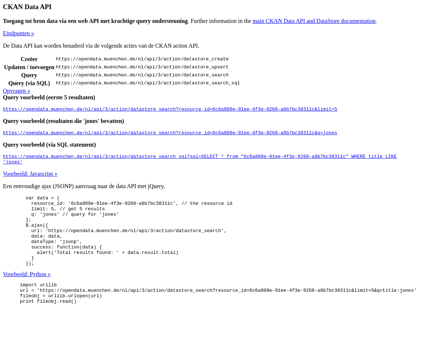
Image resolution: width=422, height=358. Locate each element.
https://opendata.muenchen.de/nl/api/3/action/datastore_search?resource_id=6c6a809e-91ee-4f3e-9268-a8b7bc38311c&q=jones (170, 134)
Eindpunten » (18, 33)
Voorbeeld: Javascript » (30, 178)
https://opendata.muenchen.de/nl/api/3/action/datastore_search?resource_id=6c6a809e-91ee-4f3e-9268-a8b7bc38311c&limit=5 (170, 110)
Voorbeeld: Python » (26, 293)
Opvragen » (16, 91)
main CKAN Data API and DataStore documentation (314, 21)
